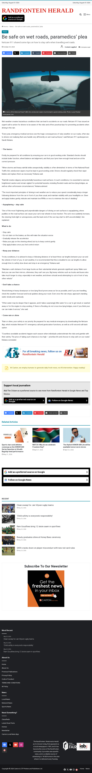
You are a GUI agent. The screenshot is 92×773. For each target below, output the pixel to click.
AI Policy (5, 686)
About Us (5, 668)
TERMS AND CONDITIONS (11, 683)
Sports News (6, 707)
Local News (6, 699)
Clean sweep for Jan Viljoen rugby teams (35, 505)
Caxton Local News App (10, 734)
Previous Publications (9, 672)
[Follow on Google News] (67, 400)
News (12, 26)
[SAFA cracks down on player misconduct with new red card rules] (8, 551)
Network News (7, 703)
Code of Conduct (8, 679)
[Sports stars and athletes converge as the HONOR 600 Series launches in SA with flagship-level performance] (15, 435)
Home (5, 26)
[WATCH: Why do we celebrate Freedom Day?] (46, 435)
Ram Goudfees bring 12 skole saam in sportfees (38, 526)
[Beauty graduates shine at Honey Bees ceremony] (8, 540)
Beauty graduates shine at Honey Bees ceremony (39, 537)
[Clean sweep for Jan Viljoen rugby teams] (8, 508)
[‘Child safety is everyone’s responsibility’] (8, 519)
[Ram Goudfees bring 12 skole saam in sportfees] (8, 529)
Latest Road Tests (8, 723)
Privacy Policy (7, 675)
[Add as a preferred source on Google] (13, 18)
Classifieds (6, 719)
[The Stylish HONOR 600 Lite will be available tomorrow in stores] (76, 435)
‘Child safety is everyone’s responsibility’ (35, 516)
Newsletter (6, 730)
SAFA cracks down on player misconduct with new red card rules (46, 548)
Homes (4, 727)
